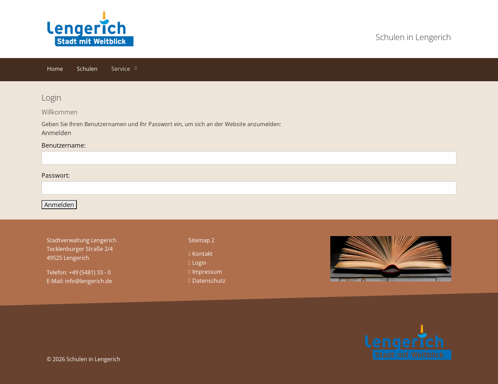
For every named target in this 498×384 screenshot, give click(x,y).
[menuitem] (56, 71)
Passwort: (56, 175)
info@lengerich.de (88, 281)
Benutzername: (64, 145)
